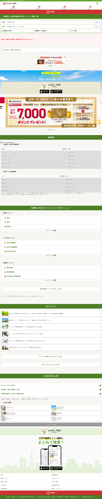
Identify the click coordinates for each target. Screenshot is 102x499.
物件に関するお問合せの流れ (44, 496)
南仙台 (7, 226)
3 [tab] (50, 129)
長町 (7, 222)
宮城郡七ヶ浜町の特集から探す (10, 389)
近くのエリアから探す (8, 385)
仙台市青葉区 (10, 243)
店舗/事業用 (4, 488)
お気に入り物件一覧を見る (11, 50)
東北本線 (8, 267)
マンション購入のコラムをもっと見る (50, 356)
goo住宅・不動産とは (11, 496)
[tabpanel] (51, 112)
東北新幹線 (9, 272)
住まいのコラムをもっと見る (50, 364)
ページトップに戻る (51, 424)
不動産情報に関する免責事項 (62, 496)
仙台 (7, 218)
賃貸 (2, 474)
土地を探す (3, 485)
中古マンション (56, 478)
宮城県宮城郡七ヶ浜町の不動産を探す (12, 394)
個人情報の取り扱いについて (75, 496)
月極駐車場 (54, 474)
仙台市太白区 (10, 251)
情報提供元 (53, 496)
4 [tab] (51, 129)
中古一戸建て (55, 481)
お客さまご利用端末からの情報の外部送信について (27, 496)
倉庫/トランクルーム (57, 488)
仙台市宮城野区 (10, 247)
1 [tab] (47, 129)
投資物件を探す (56, 485)
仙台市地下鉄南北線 (12, 276)
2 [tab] (48, 129)
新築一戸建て (4, 481)
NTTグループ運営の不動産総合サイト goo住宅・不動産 (13, 0)
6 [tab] (54, 129)
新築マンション (5, 478)
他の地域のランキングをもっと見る (51, 289)
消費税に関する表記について (88, 496)
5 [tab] (53, 129)
